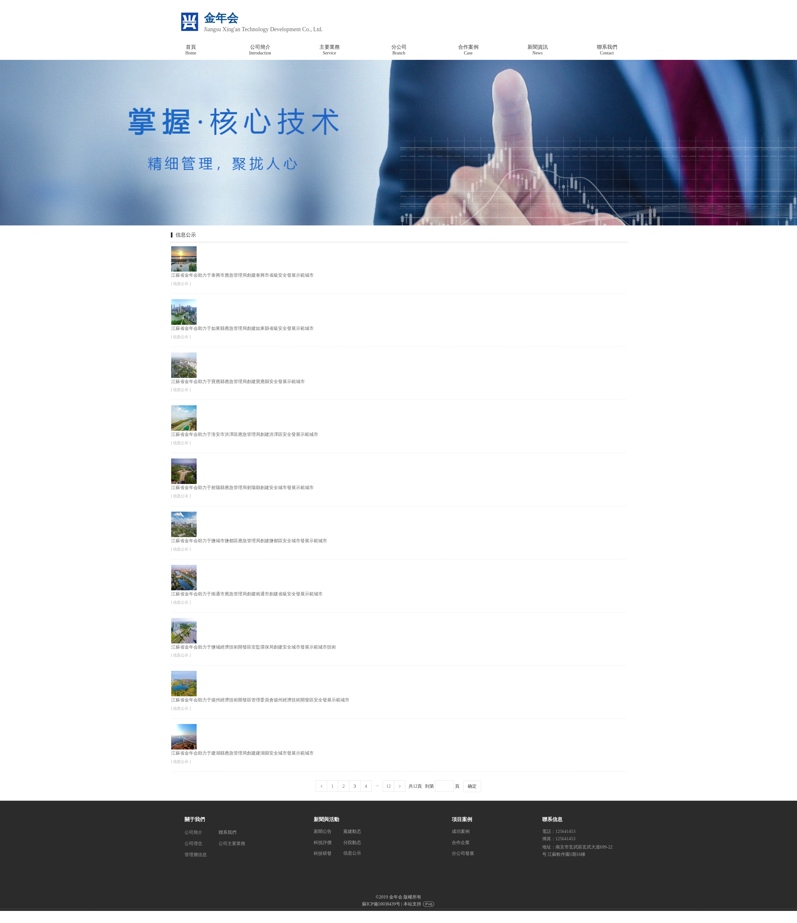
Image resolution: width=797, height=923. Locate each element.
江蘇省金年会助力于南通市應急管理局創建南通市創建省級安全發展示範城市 (247, 594)
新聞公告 (323, 831)
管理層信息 (196, 854)
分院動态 (352, 842)
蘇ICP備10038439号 (381, 904)
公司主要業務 (232, 843)
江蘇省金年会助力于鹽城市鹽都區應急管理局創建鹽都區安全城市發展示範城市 (249, 540)
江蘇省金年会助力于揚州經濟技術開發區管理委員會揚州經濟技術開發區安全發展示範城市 (260, 700)
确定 (472, 786)
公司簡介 (193, 832)
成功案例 (461, 831)
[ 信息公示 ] (181, 283)
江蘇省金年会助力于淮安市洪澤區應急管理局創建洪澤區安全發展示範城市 (244, 434)
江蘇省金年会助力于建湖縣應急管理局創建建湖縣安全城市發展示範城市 (242, 753)
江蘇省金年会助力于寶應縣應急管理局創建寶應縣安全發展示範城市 (238, 381)
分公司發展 (463, 853)
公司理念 (193, 843)
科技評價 (323, 842)
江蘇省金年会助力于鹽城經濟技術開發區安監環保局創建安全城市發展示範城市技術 (253, 647)
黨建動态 (352, 831)
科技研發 (323, 853)
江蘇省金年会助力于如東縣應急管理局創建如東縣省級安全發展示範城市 (242, 328)
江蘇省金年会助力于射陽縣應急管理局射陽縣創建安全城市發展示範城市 (242, 487)
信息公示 (352, 853)
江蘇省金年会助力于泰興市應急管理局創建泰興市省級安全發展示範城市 (242, 275)
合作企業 (461, 842)
